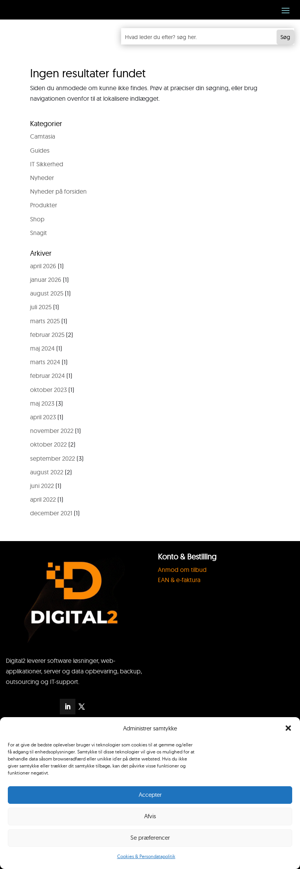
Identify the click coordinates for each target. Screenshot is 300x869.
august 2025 (46, 293)
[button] (288, 728)
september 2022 (52, 458)
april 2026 (43, 266)
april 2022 (43, 499)
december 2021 (51, 513)
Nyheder (42, 178)
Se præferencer (150, 837)
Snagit (38, 233)
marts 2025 (45, 321)
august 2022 (46, 472)
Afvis (150, 816)
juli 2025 (41, 307)
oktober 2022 (48, 444)
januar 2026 (45, 279)
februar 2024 (47, 375)
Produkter (43, 205)
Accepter (150, 794)
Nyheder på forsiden (58, 191)
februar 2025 (47, 334)
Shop (37, 219)
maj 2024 (42, 348)
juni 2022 (42, 486)
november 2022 (51, 430)
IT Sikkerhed (46, 164)
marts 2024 (45, 362)
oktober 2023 (48, 390)
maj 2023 (42, 403)
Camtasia (42, 136)
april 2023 (43, 417)
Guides (40, 150)
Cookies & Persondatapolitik (146, 856)
